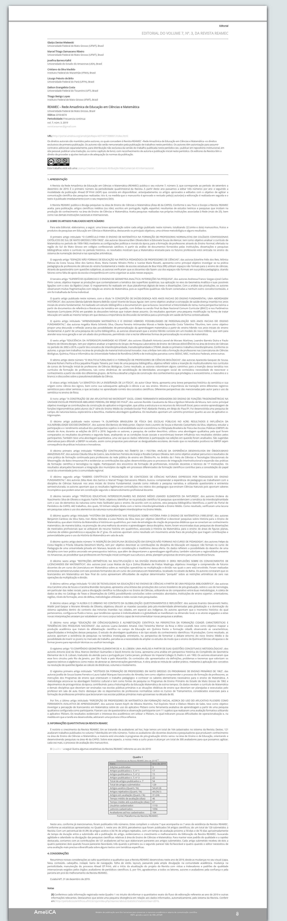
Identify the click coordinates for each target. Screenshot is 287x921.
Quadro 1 (58, 748)
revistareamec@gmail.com (61, 126)
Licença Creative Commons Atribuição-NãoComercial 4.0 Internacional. (116, 168)
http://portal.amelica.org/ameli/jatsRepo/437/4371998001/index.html (90, 136)
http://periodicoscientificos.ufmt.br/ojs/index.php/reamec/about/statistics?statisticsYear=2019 (107, 901)
